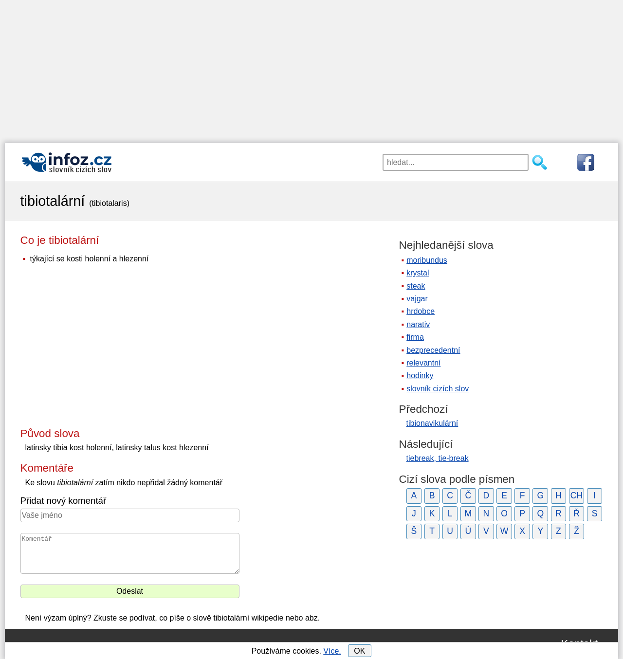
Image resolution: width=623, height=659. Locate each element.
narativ (418, 324)
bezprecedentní (433, 350)
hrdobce (420, 311)
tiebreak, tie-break (437, 458)
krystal (417, 273)
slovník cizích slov (437, 388)
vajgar (417, 298)
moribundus (426, 260)
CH (576, 495)
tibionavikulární (432, 423)
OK (359, 651)
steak (415, 286)
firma (415, 337)
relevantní (423, 363)
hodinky (419, 375)
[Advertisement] (311, 68)
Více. (332, 651)
